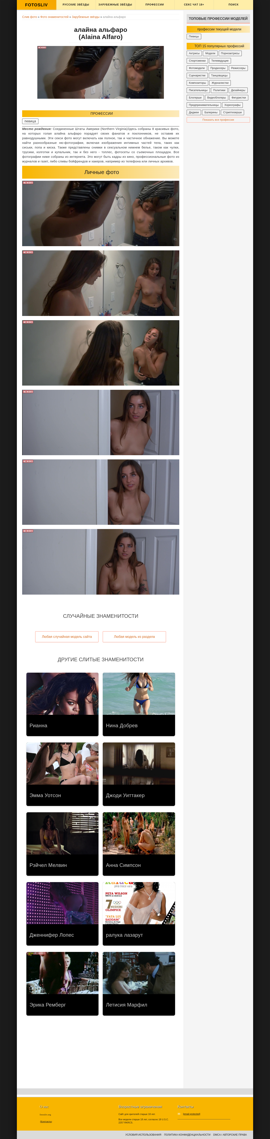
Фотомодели (197, 68)
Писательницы (198, 90)
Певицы (194, 36)
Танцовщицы (219, 75)
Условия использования (143, 1134)
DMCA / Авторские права (230, 1134)
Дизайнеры (238, 90)
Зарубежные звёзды (115, 4)
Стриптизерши (232, 112)
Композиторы (197, 82)
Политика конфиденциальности (187, 1134)
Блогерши (195, 97)
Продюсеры (218, 68)
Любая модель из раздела (134, 636)
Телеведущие (220, 60)
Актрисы (194, 53)
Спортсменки (197, 60)
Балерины (210, 112)
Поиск (233, 4)
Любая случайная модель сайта (67, 636)
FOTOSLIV (36, 5)
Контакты (46, 1121)
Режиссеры (238, 68)
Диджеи (194, 112)
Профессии (155, 4)
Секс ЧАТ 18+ (194, 4)
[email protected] (191, 1114)
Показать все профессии (218, 119)
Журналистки (220, 82)
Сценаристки (197, 75)
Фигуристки (239, 97)
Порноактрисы (230, 53)
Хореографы (232, 105)
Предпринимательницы (204, 105)
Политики (219, 90)
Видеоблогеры (216, 97)
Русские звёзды (76, 4)
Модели (210, 53)
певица (30, 121)
